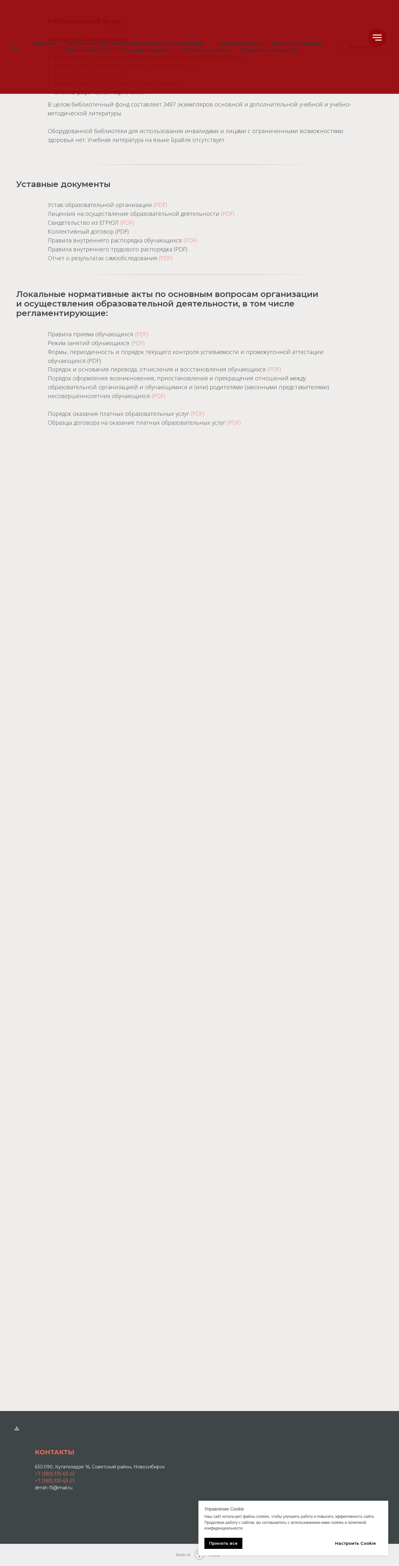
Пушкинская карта (268, 50)
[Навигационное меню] (377, 38)
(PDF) (160, 205)
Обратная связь (206, 50)
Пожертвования (147, 50)
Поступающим (239, 43)
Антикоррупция (296, 43)
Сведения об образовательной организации (135, 43)
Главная (43, 43)
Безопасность (88, 50)
